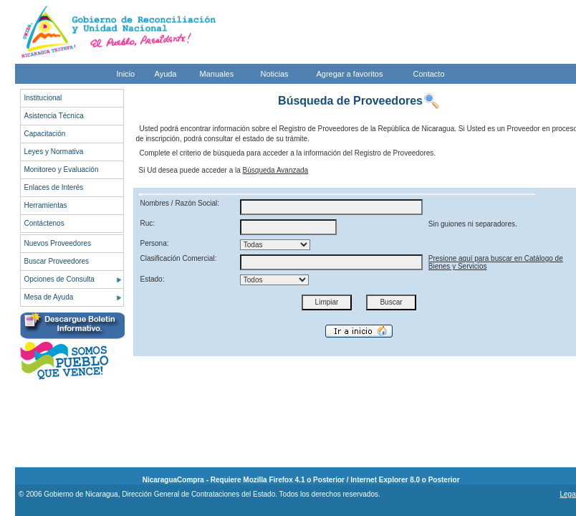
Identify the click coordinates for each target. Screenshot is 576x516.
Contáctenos (44, 223)
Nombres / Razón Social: (180, 203)
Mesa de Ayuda (49, 297)
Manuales (217, 74)
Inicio (126, 74)
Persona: (154, 243)
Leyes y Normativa (54, 152)
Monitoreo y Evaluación (61, 169)
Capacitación (45, 134)
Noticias (275, 74)
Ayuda (166, 74)
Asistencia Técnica (54, 116)
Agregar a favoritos (350, 74)
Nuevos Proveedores (57, 243)
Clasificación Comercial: (178, 258)
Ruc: (147, 223)
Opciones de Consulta (59, 279)
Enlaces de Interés (54, 187)
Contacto (429, 74)
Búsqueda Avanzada (276, 170)
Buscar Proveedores (57, 261)
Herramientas (45, 205)
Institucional (43, 98)
